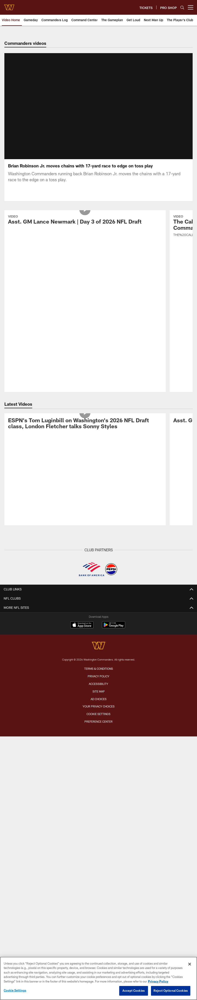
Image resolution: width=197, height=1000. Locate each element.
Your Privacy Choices (99, 558)
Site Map (99, 543)
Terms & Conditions (98, 521)
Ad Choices (99, 551)
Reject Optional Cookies (171, 990)
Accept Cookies (133, 990)
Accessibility (98, 536)
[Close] (190, 964)
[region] (98, 978)
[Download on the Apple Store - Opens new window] (82, 478)
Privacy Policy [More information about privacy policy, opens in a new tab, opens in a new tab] (158, 981)
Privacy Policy (98, 528)
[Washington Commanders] (98, 499)
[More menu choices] (190, 7)
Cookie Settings (98, 566)
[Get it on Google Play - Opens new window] (113, 479)
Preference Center (98, 573)
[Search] (182, 7)
